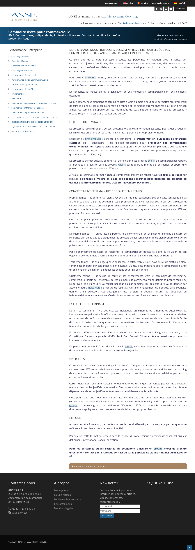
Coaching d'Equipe (19, 61)
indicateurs (94, 287)
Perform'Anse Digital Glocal (24, 89)
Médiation (16, 98)
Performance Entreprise (134, 23)
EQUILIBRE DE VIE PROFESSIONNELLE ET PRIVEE (33, 126)
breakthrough (93, 138)
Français (180, 8)
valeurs (122, 164)
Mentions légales (63, 508)
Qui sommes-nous (94, 23)
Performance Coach (157, 23)
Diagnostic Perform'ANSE (23, 131)
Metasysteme (61, 490)
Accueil (81, 23)
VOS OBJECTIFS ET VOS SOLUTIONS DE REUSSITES (34, 117)
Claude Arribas (62, 494)
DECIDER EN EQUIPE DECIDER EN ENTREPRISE (32, 122)
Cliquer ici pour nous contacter (88, 466)
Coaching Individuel (20, 56)
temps (128, 346)
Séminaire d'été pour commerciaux (27, 112)
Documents (110, 23)
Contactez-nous (63, 504)
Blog (120, 23)
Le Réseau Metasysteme (68, 499)
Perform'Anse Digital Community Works (29, 79)
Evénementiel (17, 93)
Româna (142, 3)
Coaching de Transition (22, 70)
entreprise (90, 77)
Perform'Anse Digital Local (23, 75)
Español (181, 3)
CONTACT (182, 23)
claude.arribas (19, 512)
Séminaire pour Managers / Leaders (27, 107)
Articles (172, 23)
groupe (73, 405)
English (128, 3)
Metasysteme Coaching (122, 16)
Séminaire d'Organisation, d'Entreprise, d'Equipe (33, 103)
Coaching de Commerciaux (23, 65)
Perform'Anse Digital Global (24, 84)
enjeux (151, 160)
